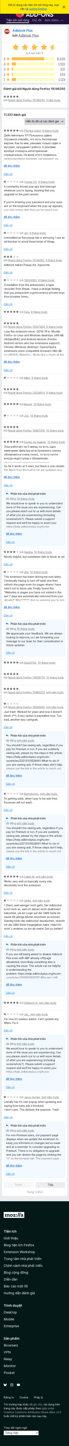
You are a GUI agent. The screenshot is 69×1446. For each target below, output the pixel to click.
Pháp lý (38, 1397)
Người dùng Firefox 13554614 (26, 392)
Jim (26, 233)
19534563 (30, 280)
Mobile (9, 1319)
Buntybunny (31, 793)
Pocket (9, 1373)
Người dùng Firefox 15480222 (26, 692)
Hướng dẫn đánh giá (19, 1293)
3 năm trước (53, 100)
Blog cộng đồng (16, 1272)
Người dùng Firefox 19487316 (26, 430)
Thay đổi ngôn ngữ (15, 1427)
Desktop (10, 1312)
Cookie (24, 1397)
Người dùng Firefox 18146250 (26, 100)
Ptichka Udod (32, 130)
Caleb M (29, 876)
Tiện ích (10, 1231)
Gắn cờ (8, 174)
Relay (8, 1359)
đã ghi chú (35, 1404)
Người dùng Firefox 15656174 (26, 677)
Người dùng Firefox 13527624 (26, 326)
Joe (26, 415)
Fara (26, 312)
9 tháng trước (50, 130)
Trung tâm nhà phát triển (22, 1259)
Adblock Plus (23, 30)
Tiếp (50, 1185)
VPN (7, 1352)
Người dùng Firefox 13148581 (26, 260)
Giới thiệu (11, 1238)
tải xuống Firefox (36, 8)
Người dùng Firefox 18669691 (26, 707)
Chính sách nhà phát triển (23, 1266)
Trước (19, 1185)
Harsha (28, 552)
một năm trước (55, 692)
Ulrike (27, 900)
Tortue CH (30, 181)
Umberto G (31, 1002)
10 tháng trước (42, 404)
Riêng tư (9, 1397)
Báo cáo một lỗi (16, 1286)
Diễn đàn (10, 1279)
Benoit (28, 404)
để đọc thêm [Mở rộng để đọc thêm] (12, 165)
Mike (27, 377)
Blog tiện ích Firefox (19, 1245)
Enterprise (11, 1326)
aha (26, 572)
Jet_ (26, 1014)
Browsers (11, 1345)
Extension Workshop (19, 1252)
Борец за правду (35, 442)
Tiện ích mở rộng (17, 20)
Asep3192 (30, 662)
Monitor (10, 1366)
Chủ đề (37, 20)
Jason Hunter (32, 1097)
